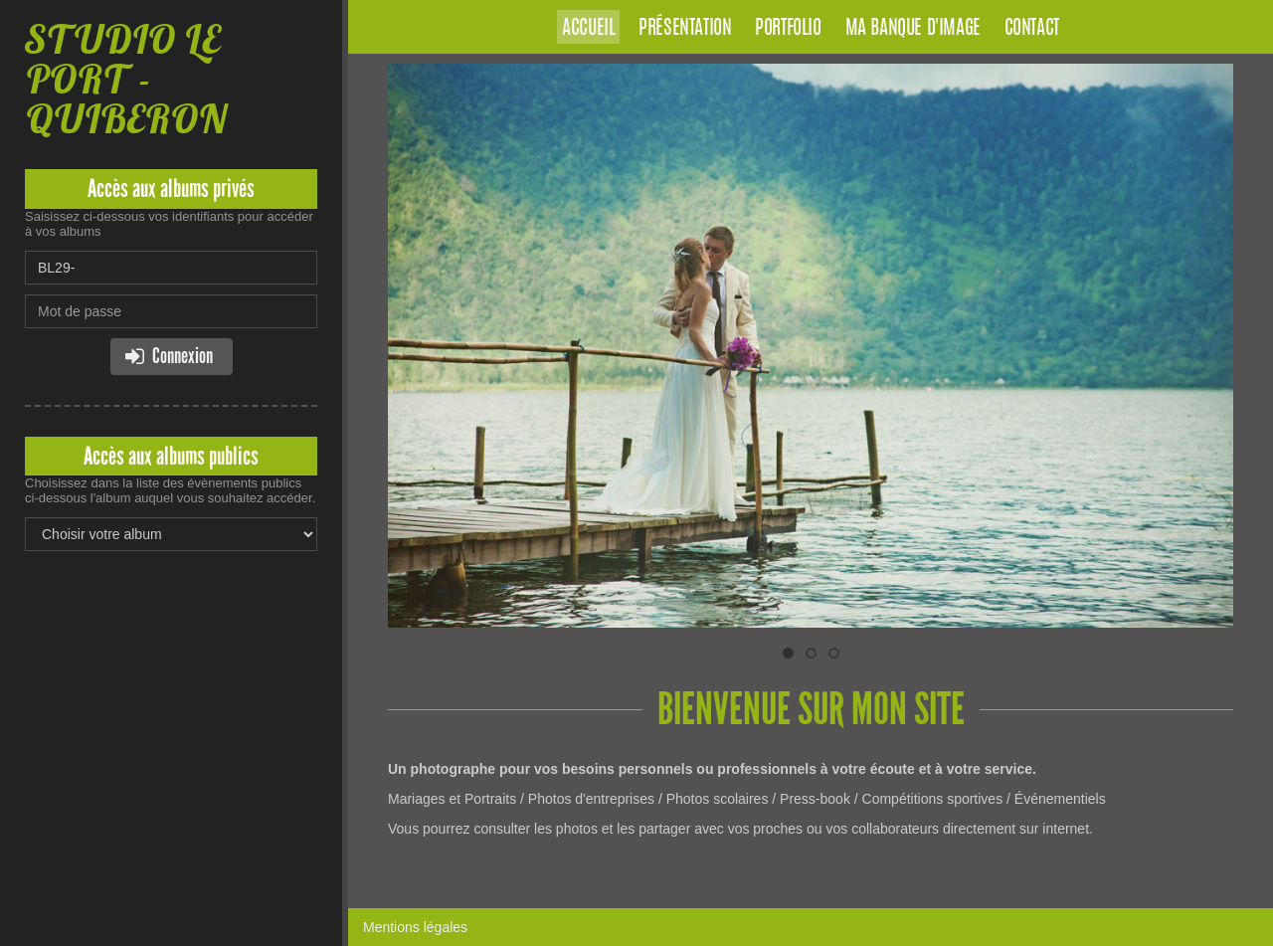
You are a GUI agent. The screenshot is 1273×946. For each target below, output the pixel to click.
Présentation (684, 29)
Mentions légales (415, 927)
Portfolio (787, 29)
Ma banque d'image (913, 29)
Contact (1031, 29)
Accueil (588, 29)
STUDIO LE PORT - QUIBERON (126, 79)
